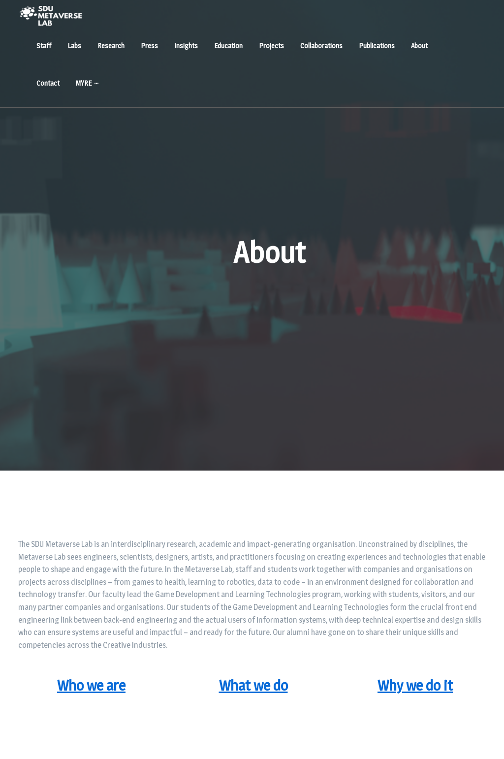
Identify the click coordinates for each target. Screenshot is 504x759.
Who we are (91, 685)
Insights (186, 46)
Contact (48, 83)
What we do (253, 685)
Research (111, 46)
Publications (377, 46)
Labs (74, 46)
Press (149, 46)
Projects (271, 46)
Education (228, 46)
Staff (43, 46)
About (419, 46)
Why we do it (415, 685)
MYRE (84, 83)
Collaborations (321, 46)
